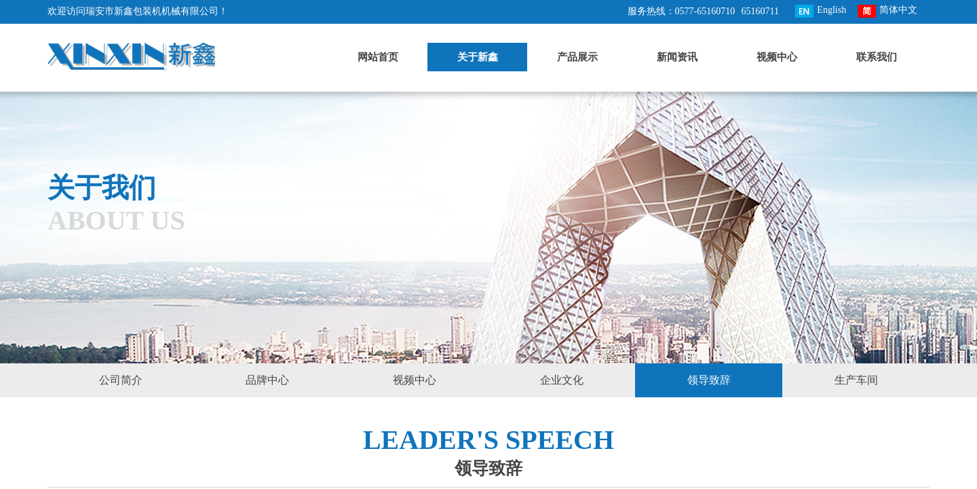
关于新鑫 (477, 57)
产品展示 (577, 57)
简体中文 (887, 11)
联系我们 (876, 57)
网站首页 (378, 57)
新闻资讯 (677, 57)
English (820, 11)
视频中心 (776, 57)
